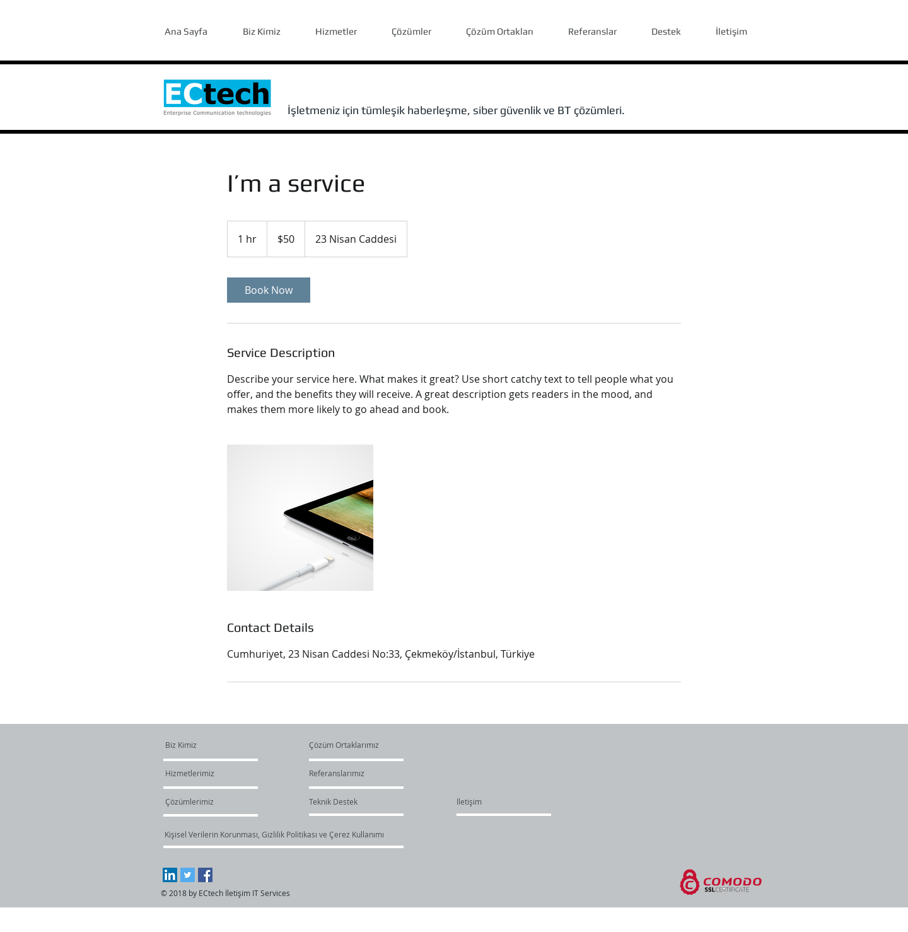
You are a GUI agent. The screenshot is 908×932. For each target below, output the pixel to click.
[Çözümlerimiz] (201, 801)
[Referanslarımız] (339, 773)
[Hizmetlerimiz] (201, 773)
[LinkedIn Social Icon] (170, 875)
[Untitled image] (300, 518)
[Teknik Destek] (333, 801)
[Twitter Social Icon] (187, 875)
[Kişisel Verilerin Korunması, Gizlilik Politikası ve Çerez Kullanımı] (274, 834)
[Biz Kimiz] (213, 744)
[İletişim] (469, 801)
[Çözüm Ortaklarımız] (344, 744)
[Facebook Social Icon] (205, 875)
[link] (268, 290)
